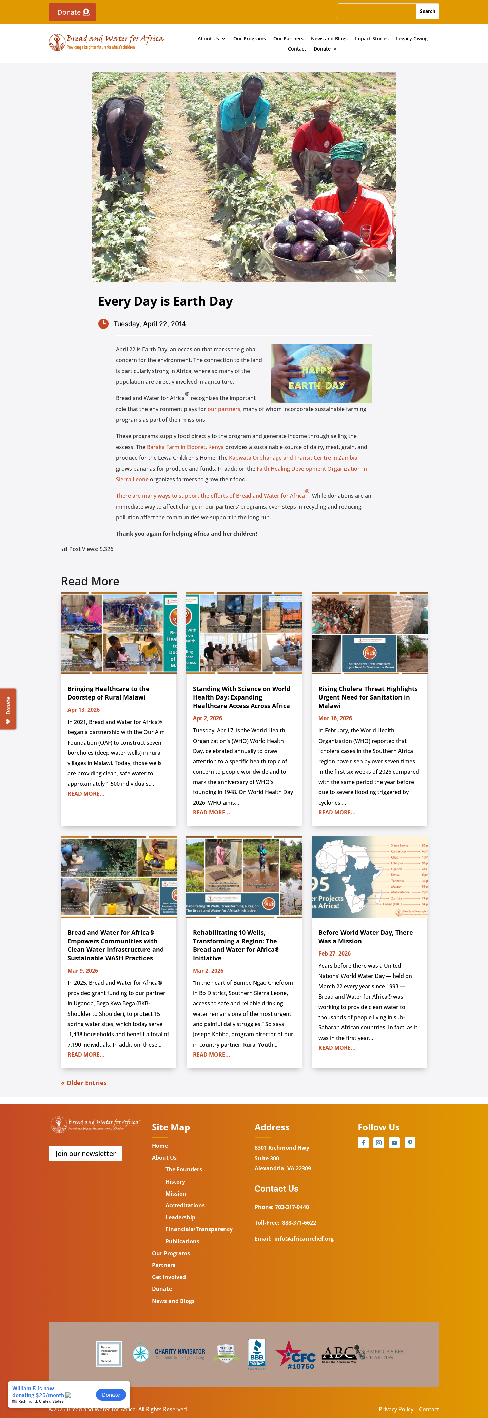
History (175, 1181)
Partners (163, 1265)
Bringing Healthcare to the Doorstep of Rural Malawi (108, 693)
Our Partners (288, 39)
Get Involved (169, 1277)
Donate (69, 12)
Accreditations (185, 1205)
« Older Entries (84, 1083)
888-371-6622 (299, 1222)
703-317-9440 (291, 1207)
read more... (86, 793)
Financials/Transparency (199, 1229)
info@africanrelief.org (304, 1238)
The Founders (183, 1169)
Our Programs (249, 39)
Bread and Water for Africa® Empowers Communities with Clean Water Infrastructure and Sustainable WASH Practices (115, 945)
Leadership (180, 1217)
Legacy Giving (412, 39)
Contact (297, 49)
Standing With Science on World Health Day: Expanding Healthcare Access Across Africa (241, 697)
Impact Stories (372, 39)
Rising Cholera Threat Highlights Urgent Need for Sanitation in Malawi (368, 697)
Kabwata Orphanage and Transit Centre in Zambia (293, 457)
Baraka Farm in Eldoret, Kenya (184, 447)
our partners (224, 409)
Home (160, 1145)
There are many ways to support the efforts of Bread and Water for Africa (212, 493)
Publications (182, 1241)
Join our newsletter (86, 1153)
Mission (176, 1193)
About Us (208, 39)
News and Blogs (329, 39)
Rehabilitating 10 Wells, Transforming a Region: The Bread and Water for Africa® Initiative (236, 945)
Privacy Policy (396, 1409)
